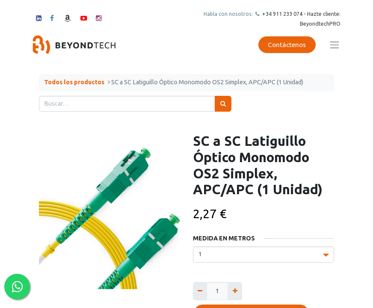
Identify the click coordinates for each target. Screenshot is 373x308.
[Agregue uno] (235, 291)
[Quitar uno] (200, 291)
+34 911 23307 (280, 14)
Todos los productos (74, 82)
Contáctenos (287, 44)
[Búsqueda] (223, 104)
